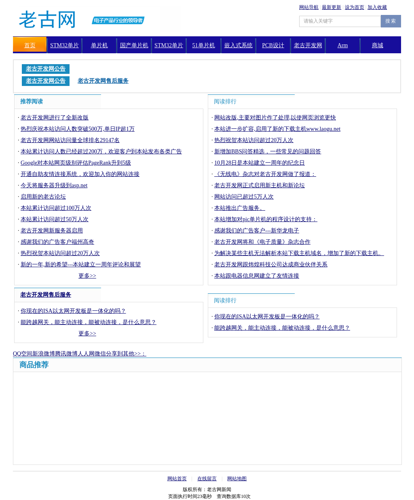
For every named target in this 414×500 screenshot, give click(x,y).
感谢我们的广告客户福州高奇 (57, 242)
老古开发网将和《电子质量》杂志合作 (262, 242)
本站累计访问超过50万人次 (55, 219)
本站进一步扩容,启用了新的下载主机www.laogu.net (277, 129)
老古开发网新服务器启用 (52, 231)
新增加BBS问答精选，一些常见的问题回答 (267, 152)
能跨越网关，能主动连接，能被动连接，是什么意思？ (88, 322)
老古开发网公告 (45, 69)
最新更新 (331, 7)
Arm (343, 45)
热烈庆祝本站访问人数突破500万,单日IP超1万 (78, 129)
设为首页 (354, 7)
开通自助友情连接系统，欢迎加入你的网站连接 (80, 174)
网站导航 (309, 7)
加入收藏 (377, 7)
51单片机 (203, 45)
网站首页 (177, 478)
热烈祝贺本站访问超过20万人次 (60, 253)
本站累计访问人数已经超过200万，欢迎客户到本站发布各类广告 (101, 152)
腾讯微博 (66, 354)
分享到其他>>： (126, 354)
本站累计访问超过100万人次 (56, 208)
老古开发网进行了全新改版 (55, 118)
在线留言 (207, 478)
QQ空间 (22, 354)
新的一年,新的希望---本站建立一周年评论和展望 (81, 265)
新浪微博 (43, 354)
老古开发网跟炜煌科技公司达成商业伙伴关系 (270, 265)
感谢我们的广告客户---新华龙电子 (256, 231)
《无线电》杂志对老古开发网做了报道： (265, 174)
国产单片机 (134, 45)
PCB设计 (273, 45)
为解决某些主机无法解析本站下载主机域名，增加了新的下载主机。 (299, 253)
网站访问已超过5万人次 (244, 197)
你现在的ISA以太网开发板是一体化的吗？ (73, 311)
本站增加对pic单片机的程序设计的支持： (265, 219)
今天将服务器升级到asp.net (54, 185)
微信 (100, 354)
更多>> (87, 276)
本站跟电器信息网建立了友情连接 (256, 276)
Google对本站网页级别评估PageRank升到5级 (76, 163)
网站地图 (237, 478)
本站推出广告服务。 (239, 208)
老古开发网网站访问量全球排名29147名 (70, 140)
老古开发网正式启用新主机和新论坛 (259, 185)
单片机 (99, 45)
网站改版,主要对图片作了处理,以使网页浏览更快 (275, 118)
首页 (30, 45)
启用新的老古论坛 (43, 197)
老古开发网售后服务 (45, 295)
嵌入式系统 (238, 45)
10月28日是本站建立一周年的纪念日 (259, 163)
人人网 (86, 354)
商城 (377, 45)
